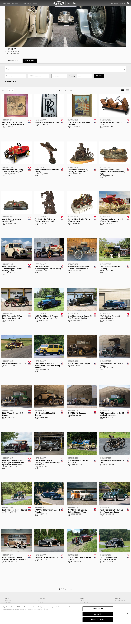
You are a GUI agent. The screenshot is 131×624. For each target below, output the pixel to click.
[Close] (127, 613)
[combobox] (15, 76)
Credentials (84, 600)
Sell (35, 3)
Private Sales (25, 3)
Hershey (10, 49)
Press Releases (84, 602)
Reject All (97, 614)
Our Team (8, 602)
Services (114, 3)
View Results (30, 60)
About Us (8, 600)
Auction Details (13, 60)
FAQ (39, 600)
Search (99, 76)
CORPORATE (42, 598)
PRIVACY (118, 598)
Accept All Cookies (97, 619)
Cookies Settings (120, 600)
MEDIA (82, 598)
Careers (40, 602)
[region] (65, 614)
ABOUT (7, 598)
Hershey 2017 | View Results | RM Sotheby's (65, 3)
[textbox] (39, 76)
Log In (122, 3)
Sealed (15, 3)
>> (71, 90)
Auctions (6, 3)
